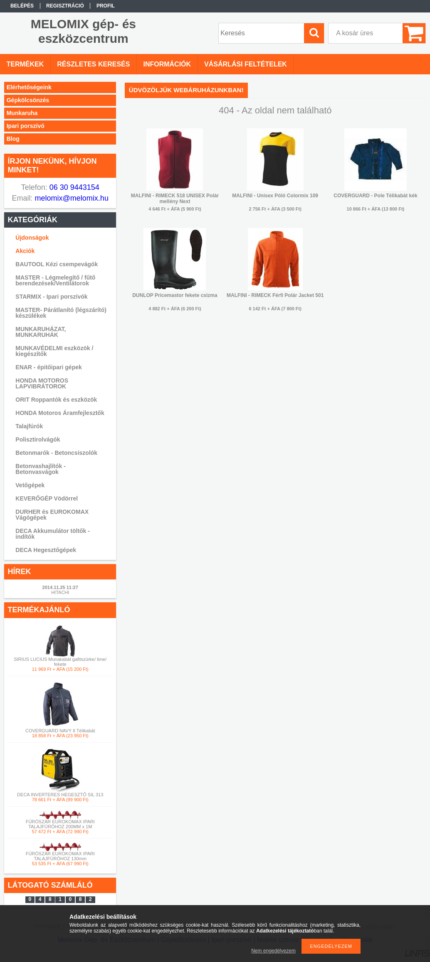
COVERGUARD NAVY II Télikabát (60, 730)
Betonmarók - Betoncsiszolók (56, 452)
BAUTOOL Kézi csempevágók (56, 264)
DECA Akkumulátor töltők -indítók (52, 534)
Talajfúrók (29, 426)
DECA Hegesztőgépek (45, 550)
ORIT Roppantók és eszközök (56, 399)
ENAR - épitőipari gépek (48, 367)
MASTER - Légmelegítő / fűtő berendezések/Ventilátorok (55, 280)
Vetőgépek (29, 485)
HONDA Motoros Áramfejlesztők (59, 413)
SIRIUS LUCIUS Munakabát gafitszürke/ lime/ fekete (60, 662)
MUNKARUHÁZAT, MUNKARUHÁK (40, 332)
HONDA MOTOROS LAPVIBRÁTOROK (41, 383)
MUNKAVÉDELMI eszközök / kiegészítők (54, 351)
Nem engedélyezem (273, 951)
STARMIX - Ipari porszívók (51, 296)
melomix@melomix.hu (71, 198)
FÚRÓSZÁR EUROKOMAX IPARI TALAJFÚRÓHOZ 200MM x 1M (60, 824)
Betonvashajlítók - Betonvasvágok (40, 469)
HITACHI (60, 592)
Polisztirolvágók (37, 439)
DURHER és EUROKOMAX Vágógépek (52, 514)
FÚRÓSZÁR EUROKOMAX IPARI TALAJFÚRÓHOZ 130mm (60, 856)
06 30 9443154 (73, 187)
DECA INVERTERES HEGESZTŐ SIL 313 (60, 794)
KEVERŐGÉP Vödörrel (46, 498)
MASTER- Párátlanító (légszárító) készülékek (60, 313)
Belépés (22, 6)
